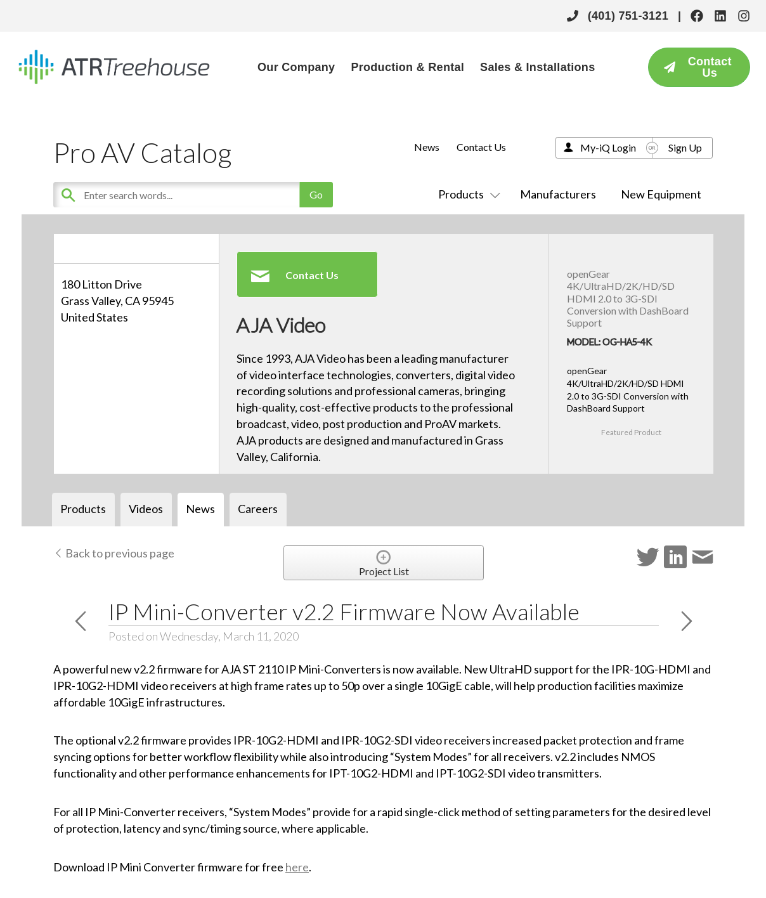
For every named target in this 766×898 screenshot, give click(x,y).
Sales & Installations (537, 67)
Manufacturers (558, 194)
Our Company (296, 67)
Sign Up (685, 147)
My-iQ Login (608, 147)
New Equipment (661, 194)
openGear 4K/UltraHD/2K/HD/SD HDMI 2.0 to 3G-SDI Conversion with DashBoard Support (628, 298)
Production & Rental (407, 67)
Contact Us (481, 147)
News (426, 147)
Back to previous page (113, 553)
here (297, 867)
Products (466, 194)
